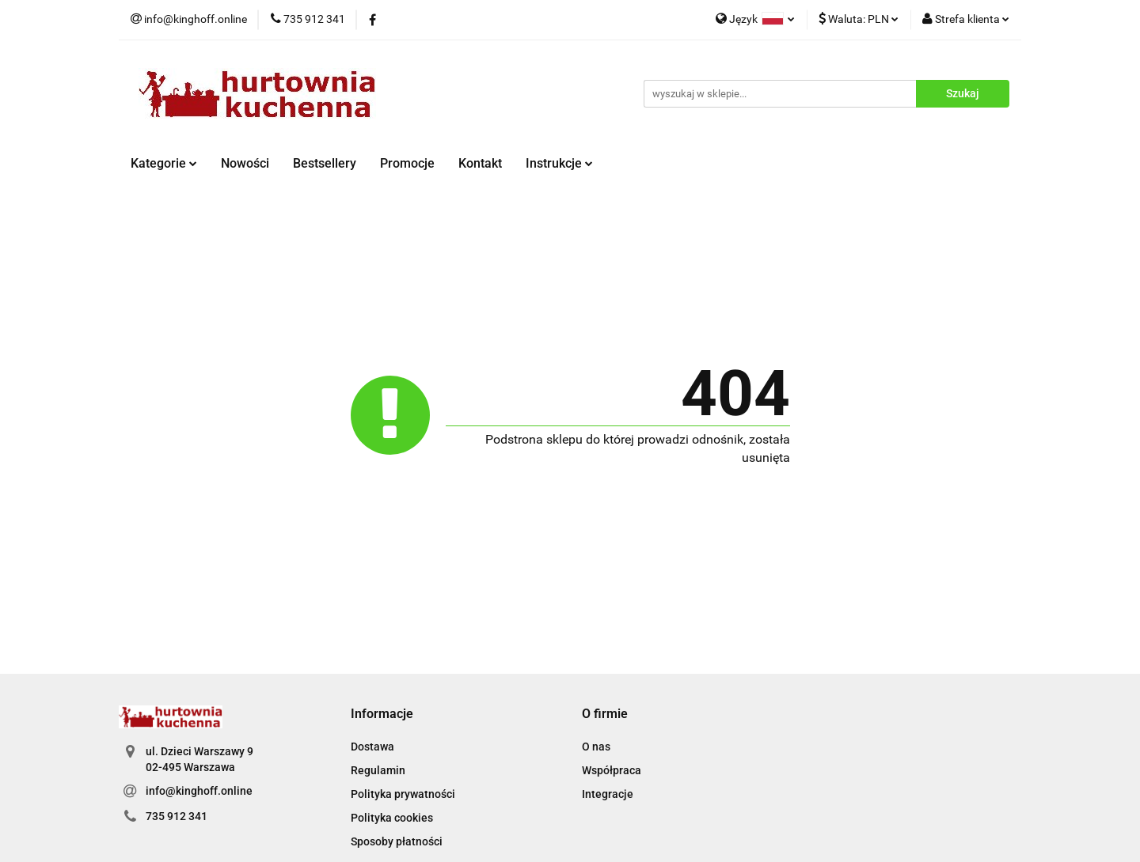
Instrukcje (559, 163)
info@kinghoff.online (199, 790)
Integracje (607, 794)
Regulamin (378, 770)
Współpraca (611, 770)
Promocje (407, 163)
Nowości (245, 163)
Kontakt (480, 163)
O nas (596, 746)
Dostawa (372, 746)
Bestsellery (324, 163)
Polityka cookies (392, 817)
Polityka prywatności (403, 794)
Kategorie (164, 163)
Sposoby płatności (397, 841)
